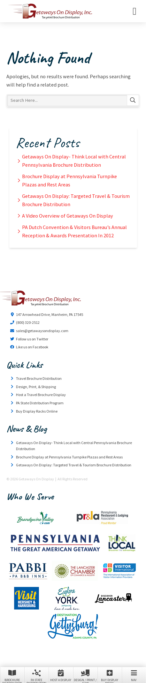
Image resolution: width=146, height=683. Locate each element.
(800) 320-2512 (28, 322)
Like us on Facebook (32, 347)
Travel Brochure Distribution (39, 378)
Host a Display (61, 675)
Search (133, 100)
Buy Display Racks (109, 675)
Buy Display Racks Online (37, 411)
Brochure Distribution (12, 675)
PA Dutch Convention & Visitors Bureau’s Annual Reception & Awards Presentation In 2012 (74, 231)
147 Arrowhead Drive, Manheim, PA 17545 (49, 314)
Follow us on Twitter (32, 339)
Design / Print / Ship (85, 675)
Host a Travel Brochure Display (41, 394)
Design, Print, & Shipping (36, 386)
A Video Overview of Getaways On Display (67, 216)
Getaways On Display (49, 11)
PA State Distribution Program (40, 403)
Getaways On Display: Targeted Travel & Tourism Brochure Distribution (76, 200)
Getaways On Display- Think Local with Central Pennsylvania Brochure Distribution (74, 160)
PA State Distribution (36, 675)
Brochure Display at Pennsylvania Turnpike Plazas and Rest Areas (69, 180)
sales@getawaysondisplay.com (42, 330)
